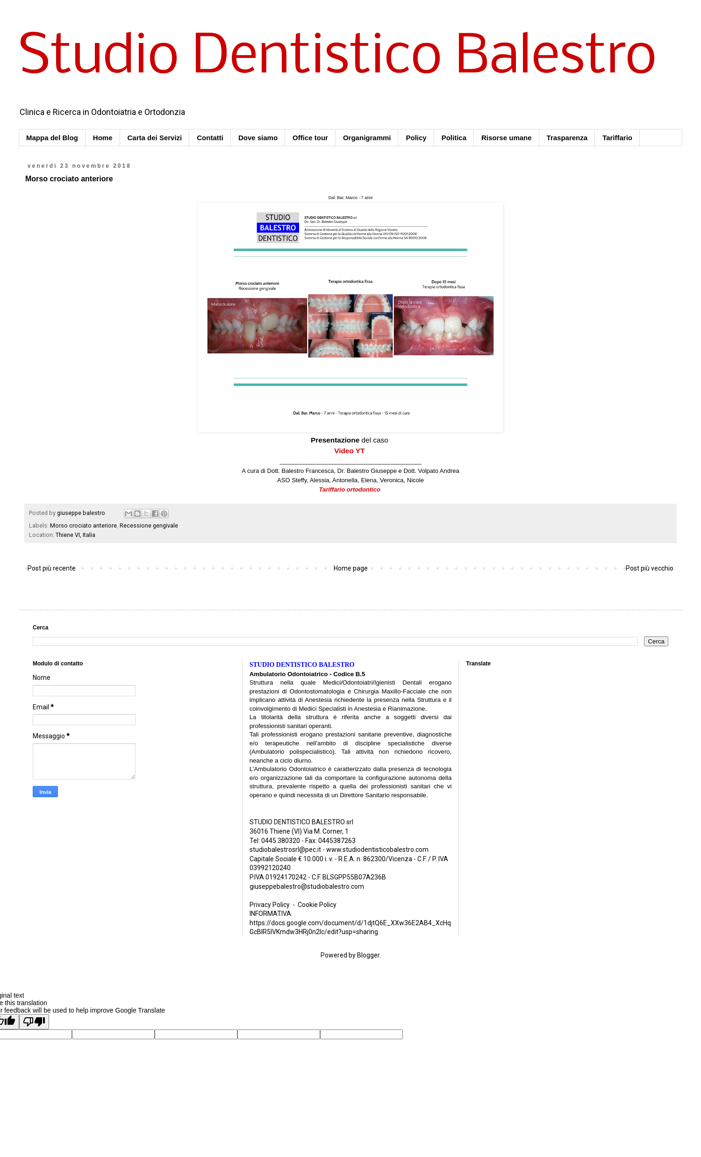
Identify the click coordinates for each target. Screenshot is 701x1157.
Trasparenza (567, 138)
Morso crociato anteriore (83, 525)
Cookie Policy (317, 904)
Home (103, 138)
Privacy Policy (270, 904)
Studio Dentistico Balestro (338, 58)
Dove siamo (258, 138)
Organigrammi (367, 138)
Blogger (368, 955)
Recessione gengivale (149, 525)
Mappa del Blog (52, 138)
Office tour (310, 138)
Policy (416, 138)
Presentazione (335, 440)
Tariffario (617, 138)
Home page (351, 568)
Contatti (210, 138)
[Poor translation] (34, 1021)
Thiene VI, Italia (75, 534)
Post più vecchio (649, 568)
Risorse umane (506, 138)
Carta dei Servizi (155, 138)
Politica (454, 138)
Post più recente (52, 568)
